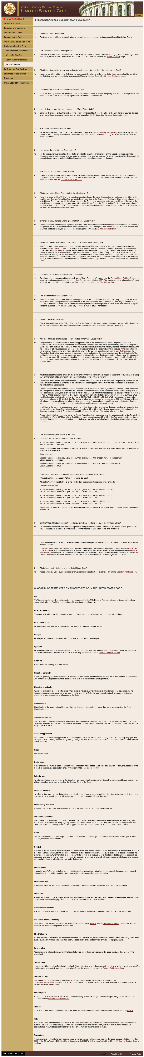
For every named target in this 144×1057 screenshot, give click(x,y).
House (134, 550)
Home (138, 15)
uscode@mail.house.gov (126, 572)
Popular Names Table (119, 278)
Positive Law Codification (111, 76)
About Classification (115, 115)
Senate (46, 552)
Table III (78, 282)
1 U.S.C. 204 (60, 205)
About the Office (118, 1054)
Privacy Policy (136, 1054)
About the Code (63, 207)
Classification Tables (108, 282)
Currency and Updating (108, 132)
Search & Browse (113, 57)
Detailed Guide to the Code (71, 180)
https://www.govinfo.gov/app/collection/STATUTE (53, 982)
